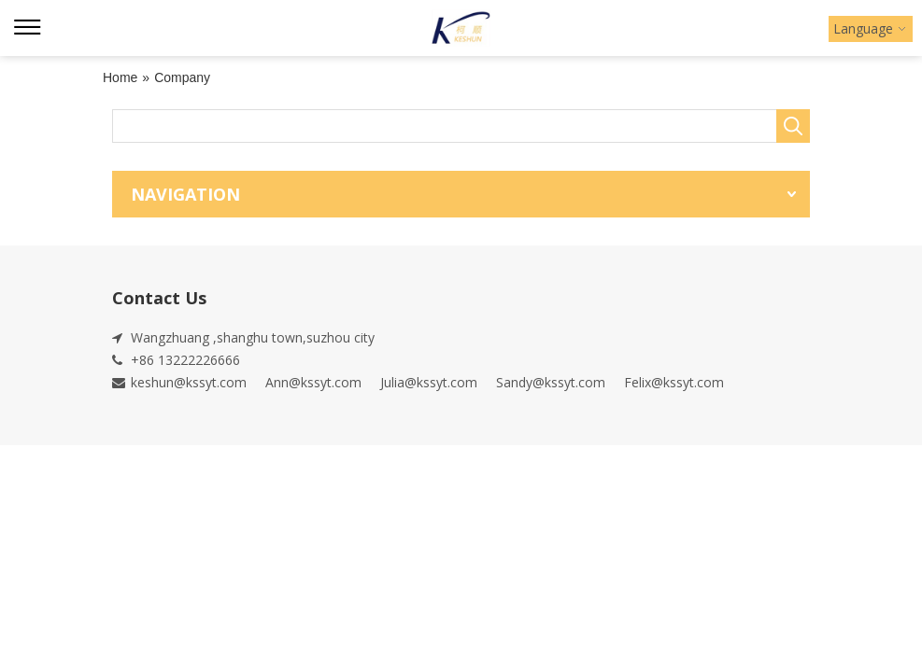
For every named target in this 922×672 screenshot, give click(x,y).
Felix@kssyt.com (674, 382)
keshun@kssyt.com (189, 382)
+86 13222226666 (185, 360)
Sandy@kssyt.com (550, 382)
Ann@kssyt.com (313, 382)
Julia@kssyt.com (428, 382)
